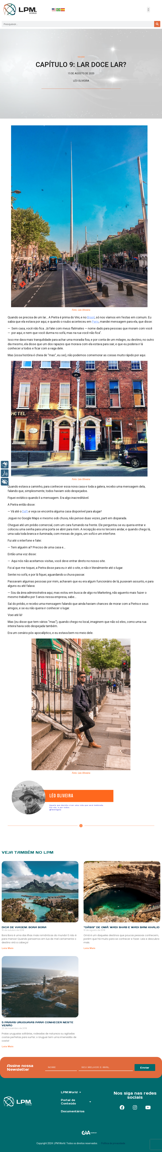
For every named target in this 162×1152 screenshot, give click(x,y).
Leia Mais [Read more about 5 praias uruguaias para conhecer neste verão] (7, 1046)
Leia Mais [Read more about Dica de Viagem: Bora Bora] (7, 948)
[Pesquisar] (157, 24)
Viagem (81, 57)
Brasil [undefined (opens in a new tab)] (91, 317)
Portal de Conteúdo (76, 1101)
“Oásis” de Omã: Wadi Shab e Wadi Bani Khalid (121, 927)
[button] (148, 9)
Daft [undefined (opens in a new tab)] (25, 511)
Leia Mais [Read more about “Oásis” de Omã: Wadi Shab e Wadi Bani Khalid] (89, 948)
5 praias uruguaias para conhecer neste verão (37, 1024)
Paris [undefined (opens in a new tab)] (95, 321)
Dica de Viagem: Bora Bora (24, 927)
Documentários (72, 1111)
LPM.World (71, 1092)
